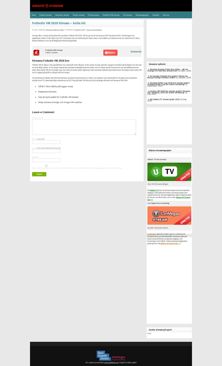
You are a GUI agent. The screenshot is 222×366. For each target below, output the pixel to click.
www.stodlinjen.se (111, 363)
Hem (34, 15)
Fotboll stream (45, 15)
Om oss (166, 15)
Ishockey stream (62, 15)
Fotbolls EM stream (111, 15)
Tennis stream (79, 15)
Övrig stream (93, 15)
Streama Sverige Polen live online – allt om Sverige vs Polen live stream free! (167, 70)
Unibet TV (154, 190)
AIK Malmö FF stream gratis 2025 (165, 99)
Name (38, 139)
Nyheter (155, 15)
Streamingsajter (142, 15)
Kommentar (37, 118)
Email (46, 148)
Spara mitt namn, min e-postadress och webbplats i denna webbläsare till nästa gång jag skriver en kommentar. (77, 168)
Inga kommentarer (94, 30)
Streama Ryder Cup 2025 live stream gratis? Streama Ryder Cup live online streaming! (168, 83)
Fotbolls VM (79, 30)
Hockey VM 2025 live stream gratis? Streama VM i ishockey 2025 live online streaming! (168, 92)
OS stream (127, 15)
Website (35, 157)
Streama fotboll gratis (55, 30)
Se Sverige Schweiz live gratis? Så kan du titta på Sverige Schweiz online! (167, 77)
